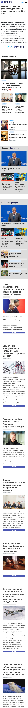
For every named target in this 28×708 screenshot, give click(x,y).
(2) (10, 139)
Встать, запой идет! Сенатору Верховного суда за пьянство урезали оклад (13, 547)
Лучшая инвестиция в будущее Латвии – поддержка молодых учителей (6, 187)
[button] (26, 2)
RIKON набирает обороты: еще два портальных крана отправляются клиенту (21, 241)
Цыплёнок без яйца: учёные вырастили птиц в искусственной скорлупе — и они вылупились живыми (14, 670)
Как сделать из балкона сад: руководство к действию (18, 274)
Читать (14, 332)
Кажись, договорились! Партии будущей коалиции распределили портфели (7, 110)
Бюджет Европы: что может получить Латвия (11, 169)
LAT (22, 2)
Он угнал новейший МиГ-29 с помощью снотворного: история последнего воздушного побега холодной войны (13, 595)
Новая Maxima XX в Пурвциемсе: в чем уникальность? (15, 255)
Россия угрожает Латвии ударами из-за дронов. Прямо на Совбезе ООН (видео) (12, 86)
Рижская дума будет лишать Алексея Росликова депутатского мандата (19, 110)
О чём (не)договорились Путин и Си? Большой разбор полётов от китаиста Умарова (18, 125)
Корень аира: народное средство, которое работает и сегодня (18, 265)
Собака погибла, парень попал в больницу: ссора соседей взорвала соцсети (17, 136)
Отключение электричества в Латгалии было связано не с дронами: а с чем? (14, 351)
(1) (9, 90)
